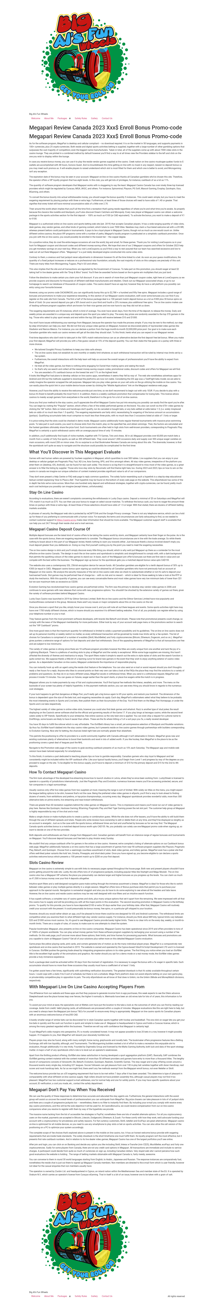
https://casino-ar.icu (66, 520)
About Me (49, 118)
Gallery (94, 118)
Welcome (35, 118)
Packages (62, 118)
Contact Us (107, 118)
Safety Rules (81, 118)
